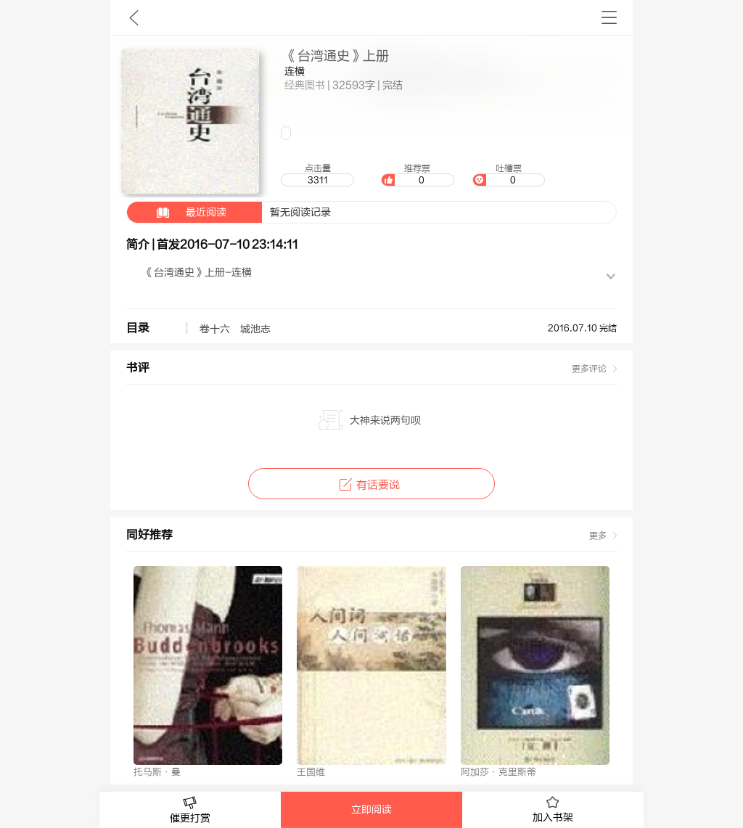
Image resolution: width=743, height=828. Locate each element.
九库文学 (133, 17)
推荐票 (417, 174)
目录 (137, 328)
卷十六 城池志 (235, 329)
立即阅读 (371, 810)
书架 (609, 17)
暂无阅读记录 (229, 212)
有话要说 (371, 485)
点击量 (317, 174)
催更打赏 (190, 810)
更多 (598, 535)
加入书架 (553, 810)
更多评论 (589, 369)
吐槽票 (508, 174)
